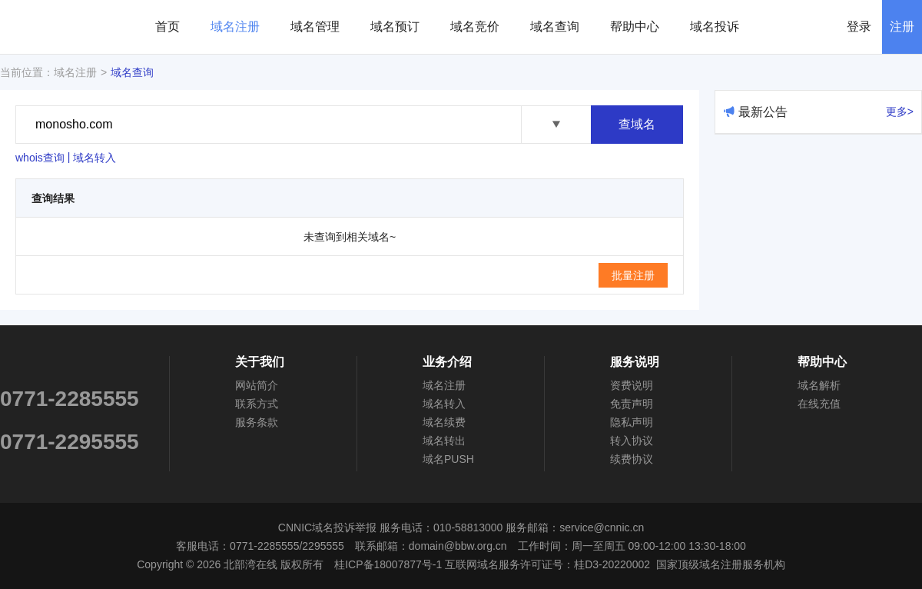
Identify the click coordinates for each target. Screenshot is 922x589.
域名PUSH (448, 459)
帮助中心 (634, 26)
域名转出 (444, 440)
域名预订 (395, 26)
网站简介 (256, 385)
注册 (902, 26)
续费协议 (631, 459)
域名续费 (444, 422)
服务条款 (256, 422)
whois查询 (40, 157)
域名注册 (235, 26)
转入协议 (631, 440)
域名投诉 (714, 26)
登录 (859, 26)
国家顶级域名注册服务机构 (720, 564)
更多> (900, 111)
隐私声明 (631, 422)
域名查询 (554, 26)
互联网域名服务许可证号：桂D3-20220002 (547, 564)
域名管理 (315, 26)
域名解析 (819, 385)
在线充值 (819, 404)
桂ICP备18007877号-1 (388, 564)
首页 (167, 26)
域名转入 (94, 157)
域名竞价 (474, 26)
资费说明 (631, 385)
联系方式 (256, 404)
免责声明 (631, 404)
